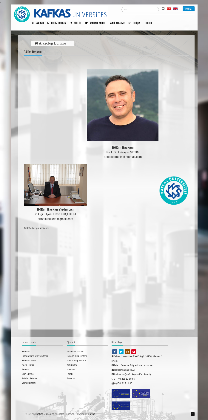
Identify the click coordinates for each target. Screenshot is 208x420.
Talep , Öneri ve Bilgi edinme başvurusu (132, 365)
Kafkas (91, 414)
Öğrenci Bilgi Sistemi (77, 356)
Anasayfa (39, 23)
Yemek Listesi (29, 383)
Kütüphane (72, 365)
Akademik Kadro (96, 23)
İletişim (135, 23)
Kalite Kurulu (28, 365)
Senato (25, 369)
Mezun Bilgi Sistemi (76, 360)
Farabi (70, 374)
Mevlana (71, 369)
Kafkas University (45, 414)
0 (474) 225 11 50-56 (123, 379)
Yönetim (77, 23)
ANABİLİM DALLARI (119, 23)
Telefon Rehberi (30, 378)
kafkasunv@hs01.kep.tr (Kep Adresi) (131, 374)
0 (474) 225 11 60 (122, 383)
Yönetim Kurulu (29, 360)
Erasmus (71, 378)
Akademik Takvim (75, 351)
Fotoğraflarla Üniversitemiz (35, 356)
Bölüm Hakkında (58, 23)
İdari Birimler (28, 374)
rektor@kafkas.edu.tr (123, 370)
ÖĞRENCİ (150, 23)
